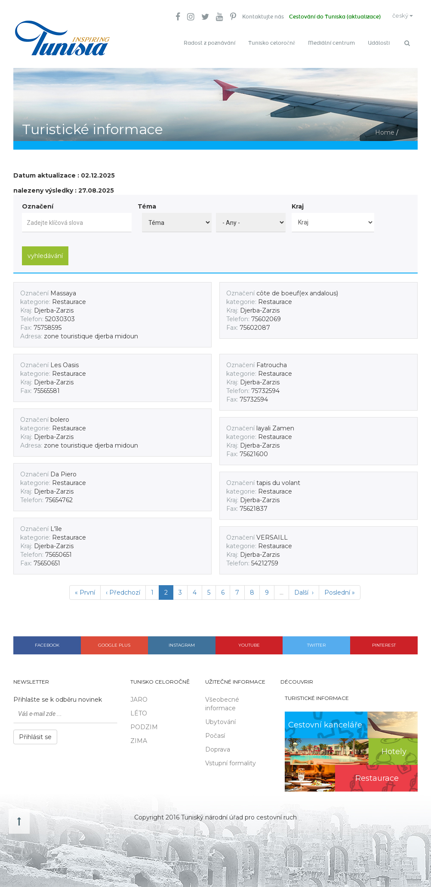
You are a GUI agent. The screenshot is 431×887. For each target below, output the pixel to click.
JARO (139, 696)
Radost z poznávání (209, 43)
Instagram (182, 641)
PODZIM (144, 723)
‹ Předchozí (123, 588)
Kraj (298, 203)
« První (85, 588)
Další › (304, 588)
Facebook (47, 641)
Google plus (114, 641)
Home (384, 129)
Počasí (215, 732)
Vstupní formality (230, 760)
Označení (37, 203)
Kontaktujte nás (254, 17)
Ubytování (220, 718)
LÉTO (138, 710)
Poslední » (339, 588)
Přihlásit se (35, 733)
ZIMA (138, 737)
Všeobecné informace (222, 700)
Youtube (249, 641)
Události (379, 43)
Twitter (316, 641)
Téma (147, 203)
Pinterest (384, 641)
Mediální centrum (331, 43)
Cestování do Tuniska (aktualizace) (328, 17)
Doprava (217, 746)
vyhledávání (45, 252)
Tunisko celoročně (271, 43)
